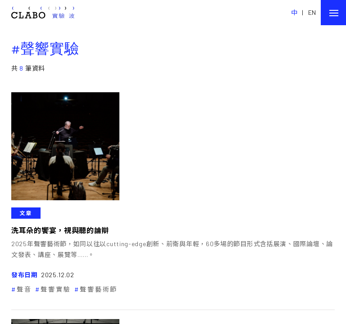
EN (312, 12)
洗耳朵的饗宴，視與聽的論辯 (60, 230)
